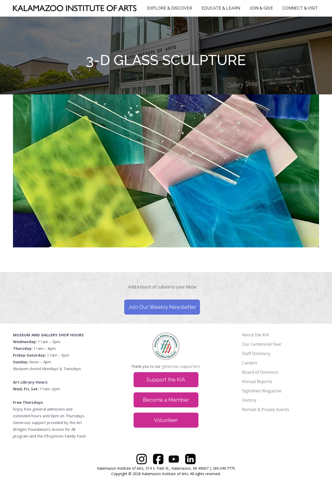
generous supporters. (181, 366)
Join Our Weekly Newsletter (162, 307)
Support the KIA (166, 380)
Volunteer (166, 420)
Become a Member (166, 400)
